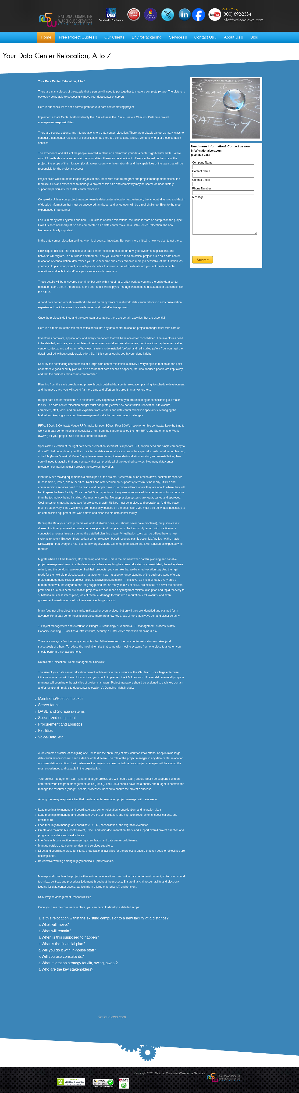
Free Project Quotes (78, 37)
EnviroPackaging (147, 37)
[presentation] (228, 253)
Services (178, 37)
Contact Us (205, 37)
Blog (254, 37)
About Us (233, 37)
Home (46, 37)
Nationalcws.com (112, 1017)
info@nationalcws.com (242, 19)
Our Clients (114, 37)
